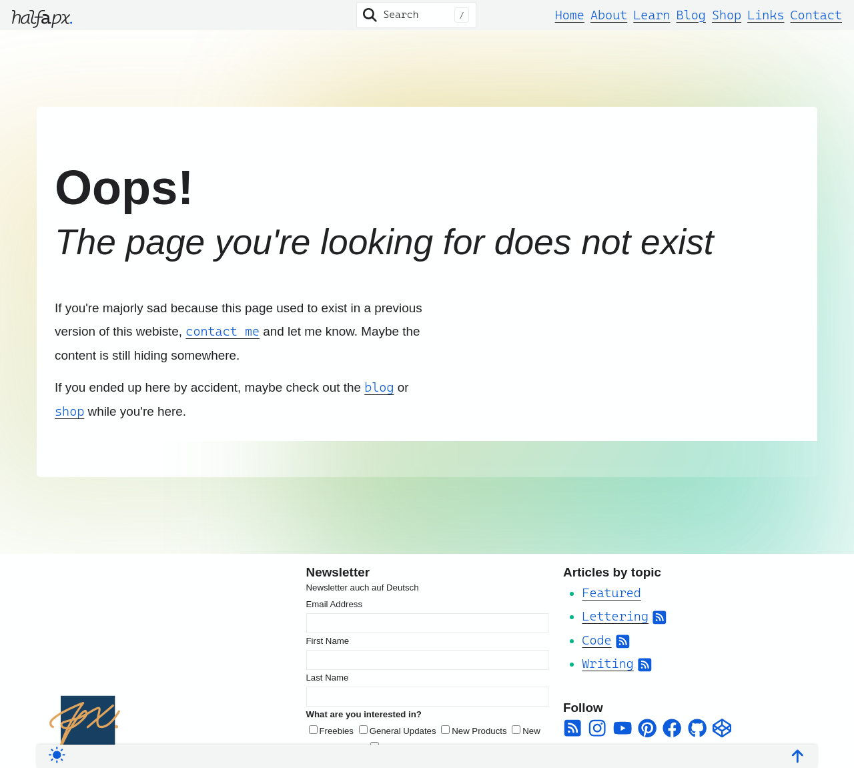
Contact (816, 14)
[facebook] (672, 728)
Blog (691, 14)
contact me (222, 331)
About (608, 14)
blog (379, 387)
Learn (651, 14)
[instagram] (597, 728)
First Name (328, 641)
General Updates (403, 731)
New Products (479, 731)
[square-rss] (572, 728)
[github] (697, 728)
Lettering (615, 616)
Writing (607, 663)
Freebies (337, 731)
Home (569, 14)
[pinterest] (647, 728)
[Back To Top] (797, 753)
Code (596, 640)
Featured (611, 592)
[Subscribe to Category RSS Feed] (659, 616)
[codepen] (722, 728)
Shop (726, 14)
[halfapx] (42, 15)
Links (765, 14)
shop (69, 411)
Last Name (327, 678)
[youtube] (622, 728)
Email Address (334, 604)
